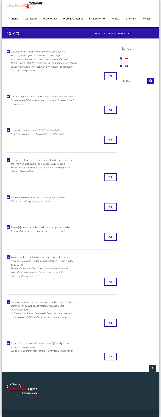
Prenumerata (50, 18)
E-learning (130, 18)
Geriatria (107, 33)
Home (15, 18)
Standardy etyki (97, 18)
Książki (115, 18)
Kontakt (147, 18)
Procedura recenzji (73, 18)
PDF (110, 76)
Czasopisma (31, 18)
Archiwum (118, 33)
